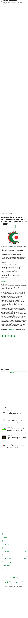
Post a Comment (14, 372)
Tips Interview (14, 565)
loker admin (11, 329)
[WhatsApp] (5, 336)
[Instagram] (14, 577)
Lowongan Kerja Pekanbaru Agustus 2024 (14, 562)
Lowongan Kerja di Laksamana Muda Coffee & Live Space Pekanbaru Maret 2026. (16, 438)
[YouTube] (17, 577)
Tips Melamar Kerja (14, 569)
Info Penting (14, 534)
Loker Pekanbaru (14, 555)
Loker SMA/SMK (14, 558)
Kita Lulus (14, 541)
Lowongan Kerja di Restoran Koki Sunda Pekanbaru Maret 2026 (15, 429)
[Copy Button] (14, 336)
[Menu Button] (1, 2)
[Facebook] (2, 336)
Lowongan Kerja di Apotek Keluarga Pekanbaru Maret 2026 (16, 446)
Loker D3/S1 (14, 551)
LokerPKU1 (21, 586)
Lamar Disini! (4, 281)
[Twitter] (8, 336)
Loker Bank (14, 548)
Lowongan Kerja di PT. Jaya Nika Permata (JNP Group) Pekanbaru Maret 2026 (15, 421)
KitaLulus (3, 291)
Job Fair (14, 537)
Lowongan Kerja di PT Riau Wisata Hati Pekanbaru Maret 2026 (15, 412)
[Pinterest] (11, 336)
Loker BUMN (14, 544)
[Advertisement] (14, 14)
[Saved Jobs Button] (26, 2)
